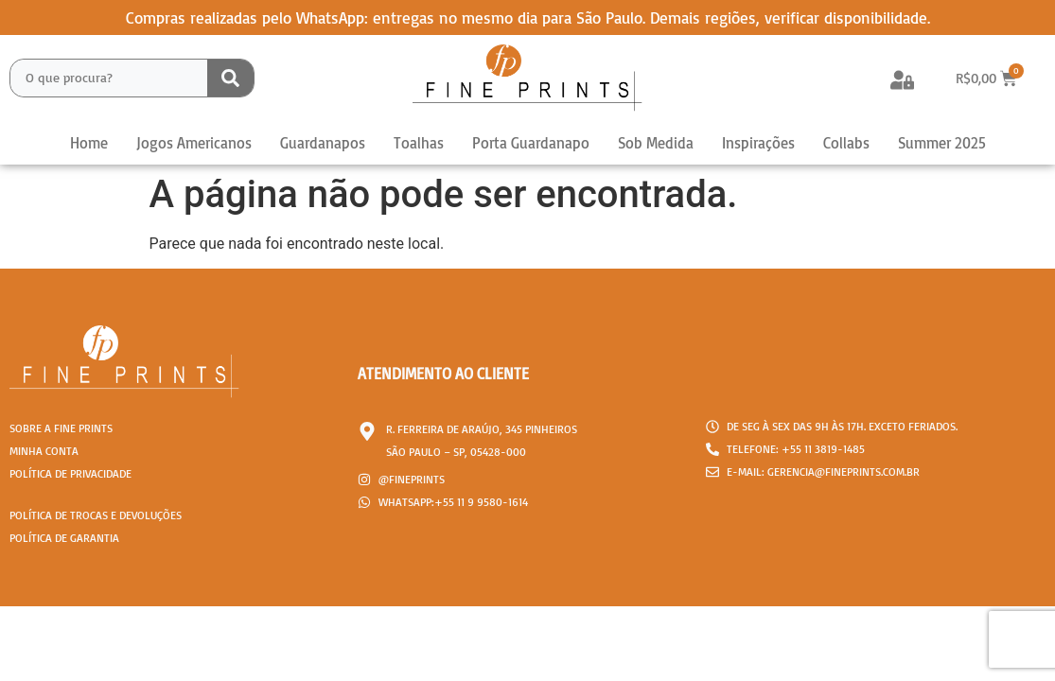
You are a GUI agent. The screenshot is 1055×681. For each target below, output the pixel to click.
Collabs (846, 142)
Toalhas (419, 142)
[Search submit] (230, 78)
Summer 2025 (942, 142)
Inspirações (758, 142)
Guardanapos (322, 142)
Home (89, 142)
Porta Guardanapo (530, 142)
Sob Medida (656, 142)
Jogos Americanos (194, 142)
